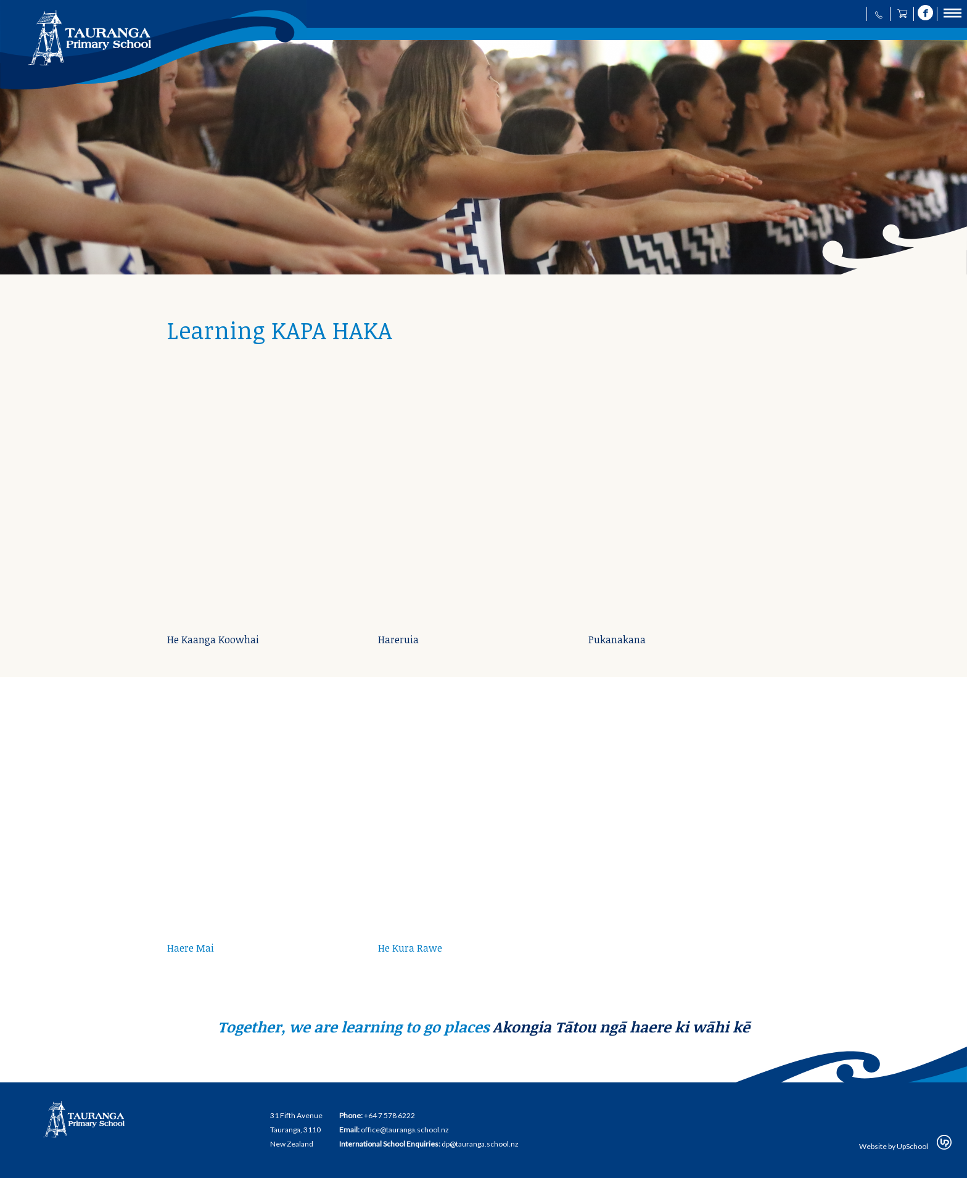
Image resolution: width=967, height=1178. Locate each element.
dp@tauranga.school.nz (480, 1143)
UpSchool (912, 1146)
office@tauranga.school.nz (405, 1129)
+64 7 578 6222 (389, 1115)
